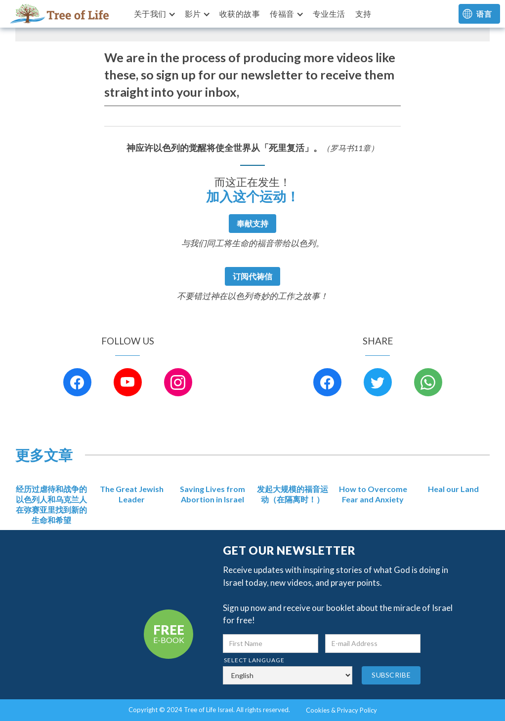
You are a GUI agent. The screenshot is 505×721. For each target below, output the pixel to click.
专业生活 (329, 13)
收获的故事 (239, 13)
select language (254, 660)
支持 (363, 13)
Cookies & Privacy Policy (341, 710)
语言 (484, 13)
